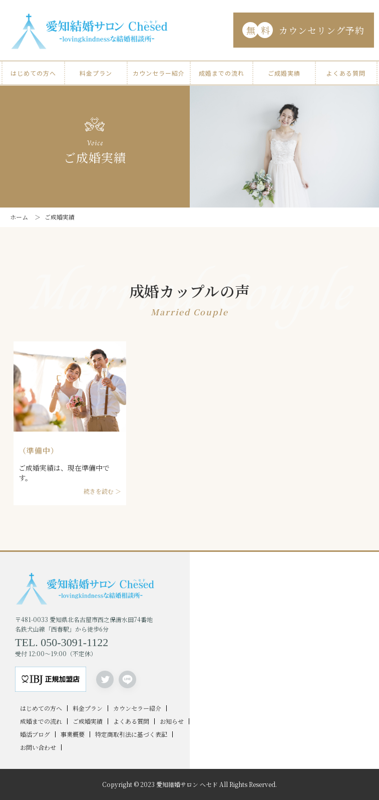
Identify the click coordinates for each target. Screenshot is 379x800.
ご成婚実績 (284, 73)
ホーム (19, 217)
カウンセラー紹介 (159, 73)
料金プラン (96, 73)
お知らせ (172, 721)
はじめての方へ (33, 73)
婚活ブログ (35, 734)
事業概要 (73, 734)
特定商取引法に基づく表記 (131, 734)
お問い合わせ (38, 747)
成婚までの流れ (221, 73)
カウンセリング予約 (303, 30)
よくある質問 (345, 73)
